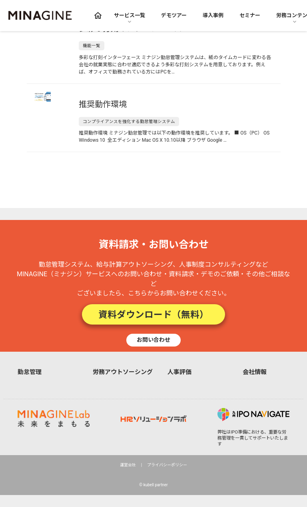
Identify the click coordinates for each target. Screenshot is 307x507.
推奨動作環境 (103, 104)
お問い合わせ (153, 339)
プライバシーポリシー (167, 465)
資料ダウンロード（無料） (153, 314)
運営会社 (128, 465)
